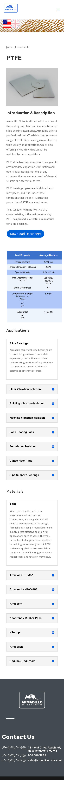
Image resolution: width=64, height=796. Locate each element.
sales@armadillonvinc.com (45, 760)
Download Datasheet (25, 234)
